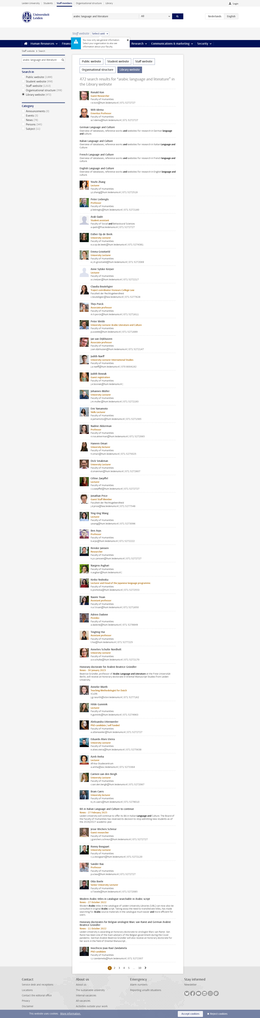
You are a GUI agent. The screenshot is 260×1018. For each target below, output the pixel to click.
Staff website (28, 51)
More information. (70, 1013)
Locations (27, 990)
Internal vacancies (86, 995)
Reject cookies (218, 1014)
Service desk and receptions (37, 984)
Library (109, 3)
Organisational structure (89, 3)
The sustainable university (90, 990)
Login (235, 3)
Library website (43, 95)
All (142, 16)
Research (137, 44)
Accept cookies (190, 1014)
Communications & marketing (170, 44)
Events (43, 116)
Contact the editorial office (37, 995)
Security (202, 44)
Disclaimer (27, 1006)
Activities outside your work (92, 1006)
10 (140, 968)
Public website (43, 77)
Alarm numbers (138, 984)
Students (48, 3)
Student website (43, 81)
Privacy (26, 1001)
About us (81, 984)
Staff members (64, 3)
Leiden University (31, 3)
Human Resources (42, 44)
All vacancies (83, 1001)
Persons (43, 124)
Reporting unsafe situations (145, 990)
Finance (67, 44)
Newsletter (190, 984)
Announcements (43, 111)
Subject (43, 129)
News (43, 120)
